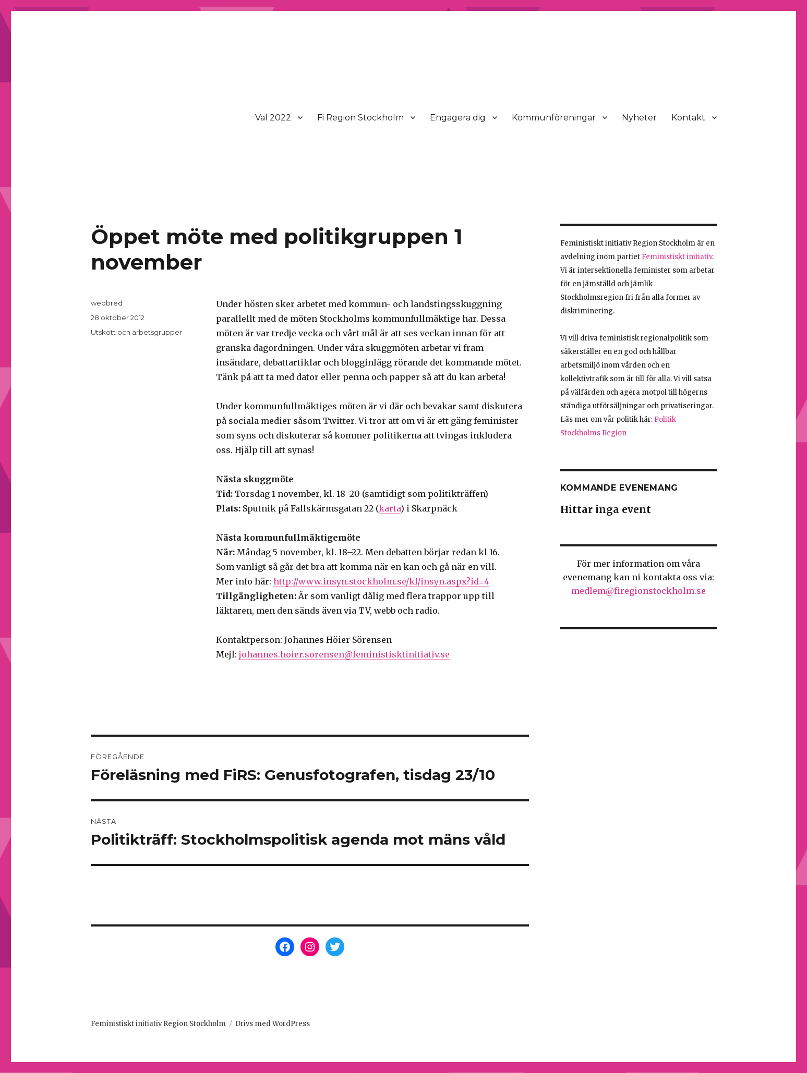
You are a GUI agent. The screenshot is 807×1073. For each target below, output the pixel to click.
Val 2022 (273, 118)
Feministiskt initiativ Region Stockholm (158, 1023)
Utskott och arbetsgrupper (136, 332)
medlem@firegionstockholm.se (638, 591)
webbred (107, 303)
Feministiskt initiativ (677, 256)
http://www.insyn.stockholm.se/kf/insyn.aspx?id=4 (381, 581)
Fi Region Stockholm (360, 118)
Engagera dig (458, 118)
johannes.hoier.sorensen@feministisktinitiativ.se (344, 654)
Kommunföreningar (554, 118)
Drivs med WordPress (272, 1023)
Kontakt (688, 118)
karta (390, 508)
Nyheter (639, 118)
